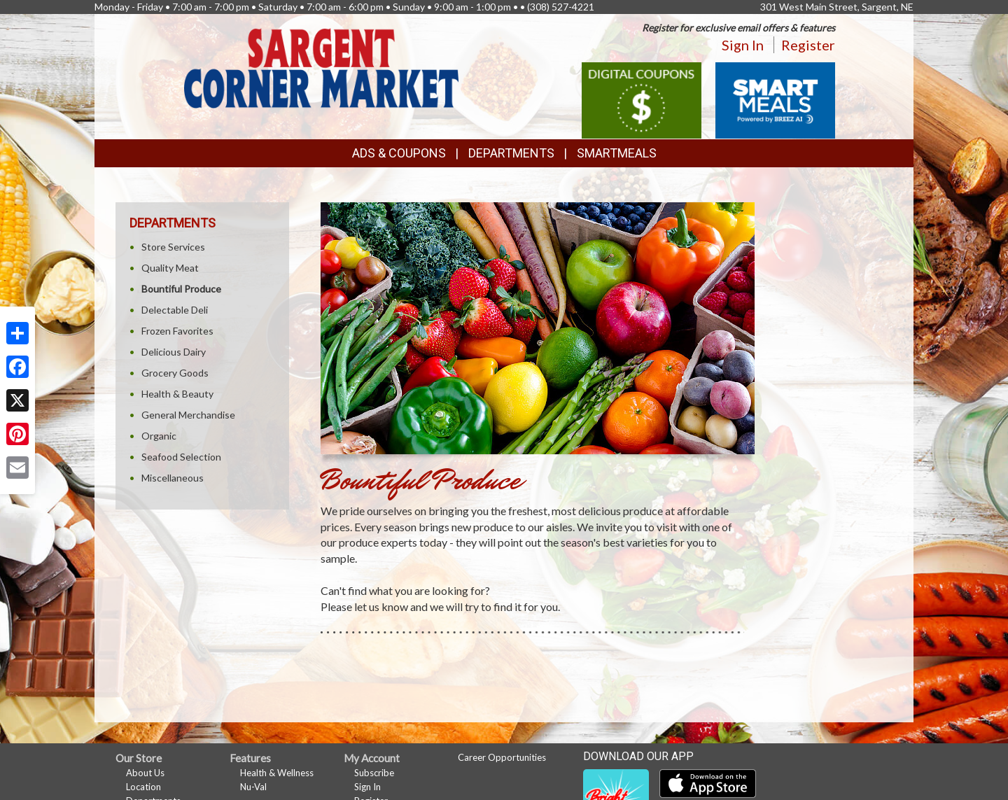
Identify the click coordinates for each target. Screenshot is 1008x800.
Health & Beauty (177, 394)
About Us (145, 772)
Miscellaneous (172, 478)
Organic (158, 436)
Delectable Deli (174, 310)
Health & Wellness (277, 772)
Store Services (173, 247)
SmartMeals (617, 153)
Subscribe (374, 772)
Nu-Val (253, 786)
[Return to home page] (321, 67)
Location (143, 786)
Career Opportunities (502, 757)
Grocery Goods (175, 373)
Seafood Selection (181, 457)
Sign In (743, 44)
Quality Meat (170, 268)
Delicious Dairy (173, 352)
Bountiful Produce (181, 289)
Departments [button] (511, 153)
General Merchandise (188, 415)
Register (808, 44)
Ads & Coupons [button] (399, 153)
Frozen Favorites (177, 331)
